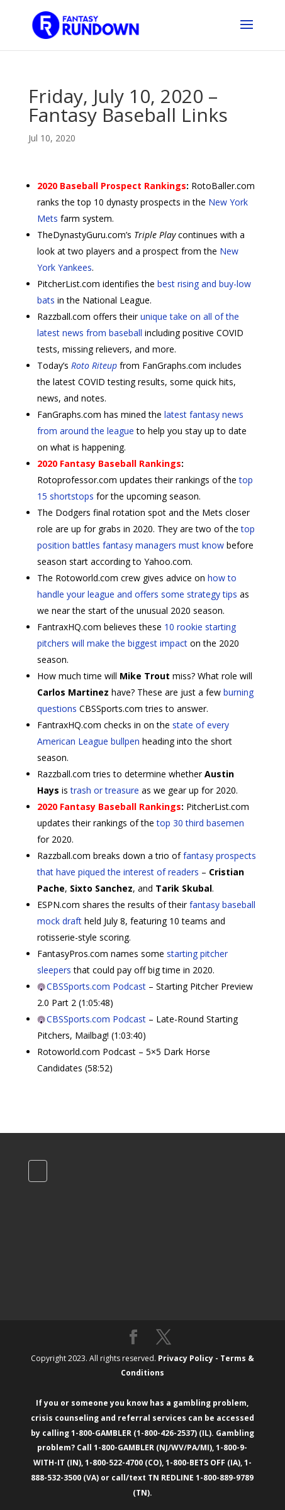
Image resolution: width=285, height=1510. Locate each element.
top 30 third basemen (200, 823)
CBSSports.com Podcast (96, 986)
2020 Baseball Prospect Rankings (111, 186)
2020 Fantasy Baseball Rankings (109, 463)
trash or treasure (104, 790)
